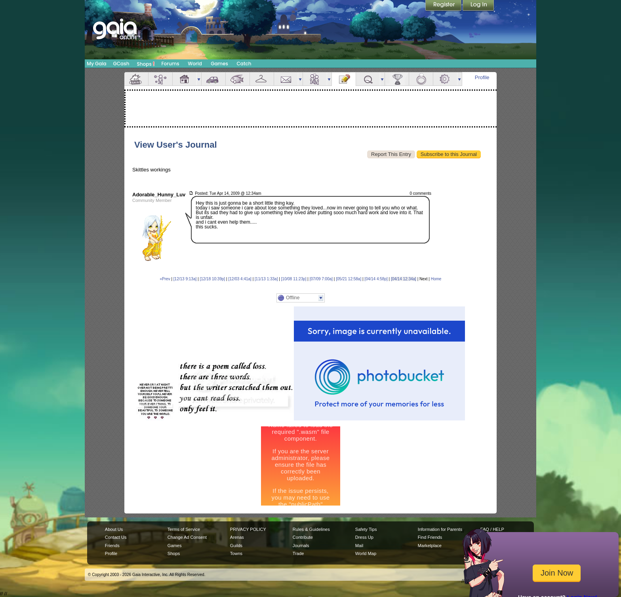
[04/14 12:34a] (403, 279)
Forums (170, 63)
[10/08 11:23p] (294, 279)
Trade (298, 553)
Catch (244, 63)
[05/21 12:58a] (348, 279)
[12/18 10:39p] (212, 279)
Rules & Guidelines (311, 529)
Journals (301, 545)
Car (213, 79)
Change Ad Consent (187, 537)
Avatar (160, 79)
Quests (368, 79)
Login (478, 6)
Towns (236, 553)
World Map (365, 553)
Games (219, 63)
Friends (315, 79)
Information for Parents (440, 529)
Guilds (236, 545)
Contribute (303, 537)
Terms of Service (184, 529)
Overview (136, 79)
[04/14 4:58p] (375, 279)
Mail (286, 79)
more (198, 79)
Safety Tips (366, 529)
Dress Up (364, 537)
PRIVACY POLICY (248, 529)
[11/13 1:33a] (266, 279)
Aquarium (238, 79)
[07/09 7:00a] (321, 279)
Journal (344, 79)
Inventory (262, 79)
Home (436, 279)
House (184, 79)
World (195, 63)
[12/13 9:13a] (184, 279)
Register (444, 6)
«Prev (165, 279)
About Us (114, 529)
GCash (121, 63)
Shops (146, 64)
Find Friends (430, 537)
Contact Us (116, 537)
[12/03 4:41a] (240, 279)
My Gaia (96, 63)
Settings (445, 79)
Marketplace (430, 545)
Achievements (397, 79)
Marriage (421, 79)
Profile (482, 77)
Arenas (237, 537)
